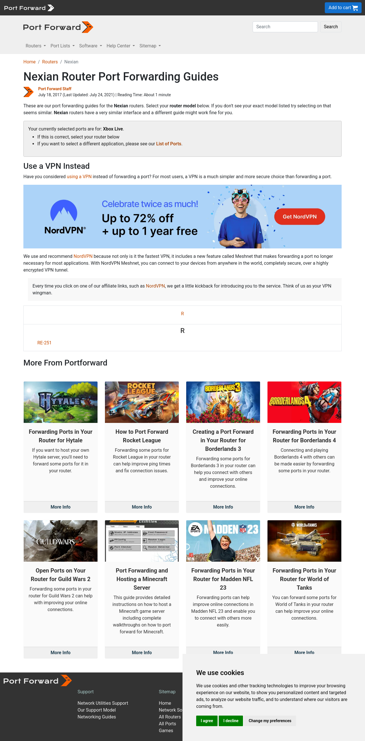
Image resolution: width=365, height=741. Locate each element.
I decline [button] (230, 720)
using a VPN (79, 176)
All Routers (170, 717)
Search (331, 26)
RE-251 (44, 343)
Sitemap (167, 691)
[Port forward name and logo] (28, 7)
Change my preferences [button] (270, 720)
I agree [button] (207, 720)
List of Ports (168, 143)
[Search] (285, 26)
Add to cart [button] (343, 8)
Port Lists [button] (60, 46)
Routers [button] (34, 46)
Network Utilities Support (103, 703)
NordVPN (83, 256)
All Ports (167, 723)
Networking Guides (97, 717)
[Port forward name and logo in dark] (58, 27)
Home (29, 62)
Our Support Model (97, 710)
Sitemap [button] (148, 46)
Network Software (177, 710)
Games (166, 730)
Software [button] (89, 46)
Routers (50, 62)
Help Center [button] (119, 46)
